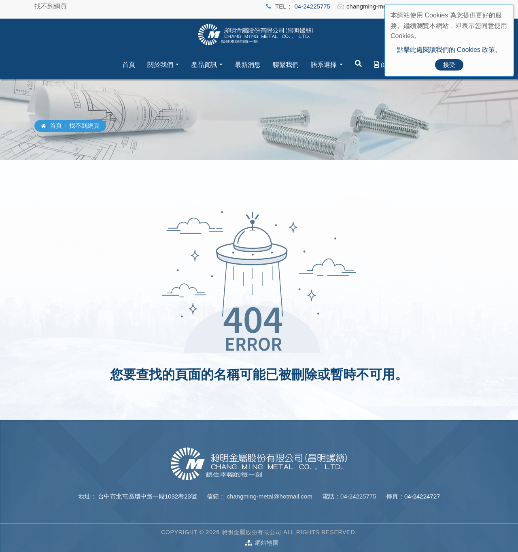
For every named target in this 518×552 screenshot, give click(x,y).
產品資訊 (204, 64)
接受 (449, 64)
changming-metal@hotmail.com (268, 496)
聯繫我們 (286, 64)
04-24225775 (312, 6)
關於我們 (160, 64)
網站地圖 (267, 542)
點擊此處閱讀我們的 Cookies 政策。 (449, 49)
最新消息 (248, 64)
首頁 (128, 64)
